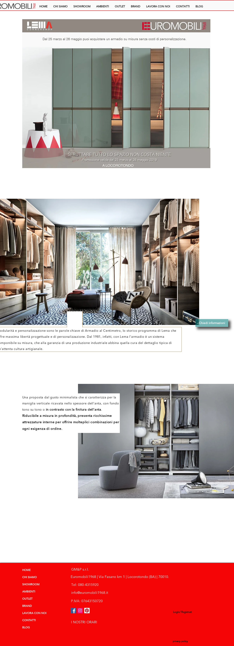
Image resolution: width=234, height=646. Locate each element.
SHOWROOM (30, 584)
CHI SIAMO (29, 577)
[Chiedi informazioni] (211, 323)
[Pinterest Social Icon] (87, 610)
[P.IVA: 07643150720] (87, 601)
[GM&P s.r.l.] (80, 569)
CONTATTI (29, 620)
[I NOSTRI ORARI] (84, 622)
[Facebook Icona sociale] (73, 610)
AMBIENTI (28, 591)
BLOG (26, 627)
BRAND (27, 606)
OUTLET (27, 599)
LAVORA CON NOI (34, 613)
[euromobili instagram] (80, 610)
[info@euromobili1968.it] (90, 592)
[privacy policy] (180, 641)
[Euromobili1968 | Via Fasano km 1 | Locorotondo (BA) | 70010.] (120, 577)
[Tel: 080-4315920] (85, 584)
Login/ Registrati (182, 612)
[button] (102, 6)
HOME (26, 570)
